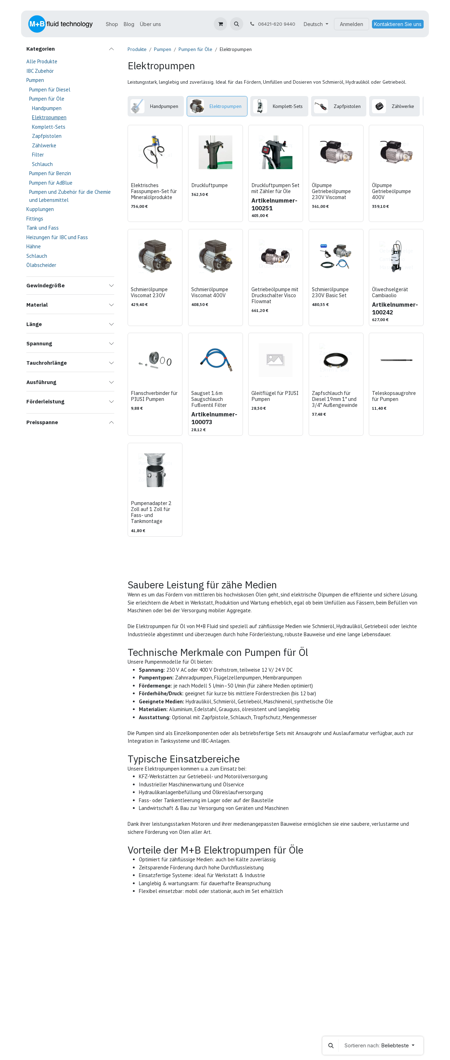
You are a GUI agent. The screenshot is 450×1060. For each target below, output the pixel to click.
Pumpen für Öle (46, 98)
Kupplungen (40, 209)
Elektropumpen (49, 117)
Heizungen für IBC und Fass (57, 237)
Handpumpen (47, 108)
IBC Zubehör (40, 71)
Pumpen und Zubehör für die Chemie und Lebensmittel (70, 196)
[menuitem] (112, 24)
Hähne (33, 246)
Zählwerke (44, 145)
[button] (236, 24)
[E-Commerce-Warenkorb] (220, 24)
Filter (38, 154)
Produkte (137, 49)
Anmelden (351, 24)
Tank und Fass (42, 227)
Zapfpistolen (47, 136)
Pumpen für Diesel (49, 89)
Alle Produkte (41, 61)
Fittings (34, 218)
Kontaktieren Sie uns (398, 24)
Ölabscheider (41, 265)
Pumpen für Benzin (50, 173)
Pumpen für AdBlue (50, 182)
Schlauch (42, 164)
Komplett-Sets (48, 126)
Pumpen (35, 80)
